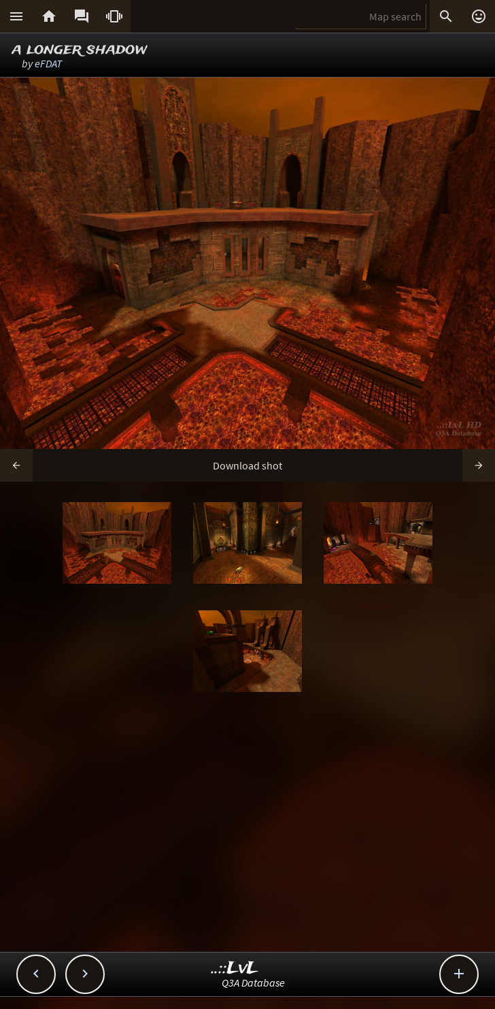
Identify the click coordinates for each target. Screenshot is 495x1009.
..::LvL (235, 968)
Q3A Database (253, 982)
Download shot (247, 465)
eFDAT (48, 63)
